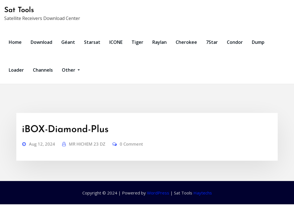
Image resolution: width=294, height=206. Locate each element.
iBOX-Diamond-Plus (65, 139)
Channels (43, 70)
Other (71, 70)
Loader (16, 70)
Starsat (92, 42)
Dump (258, 42)
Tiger (137, 42)
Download (41, 42)
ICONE (116, 42)
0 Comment (131, 154)
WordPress (158, 193)
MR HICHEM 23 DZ (87, 154)
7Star (212, 42)
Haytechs (202, 193)
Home (15, 42)
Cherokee (186, 42)
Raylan (159, 42)
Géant (68, 42)
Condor (235, 42)
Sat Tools (19, 10)
